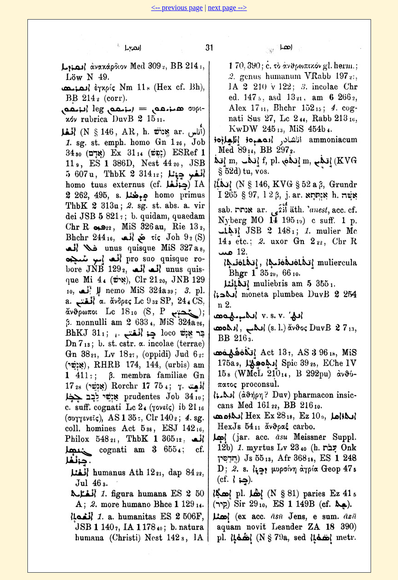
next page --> (227, 7)
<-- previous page (177, 7)
